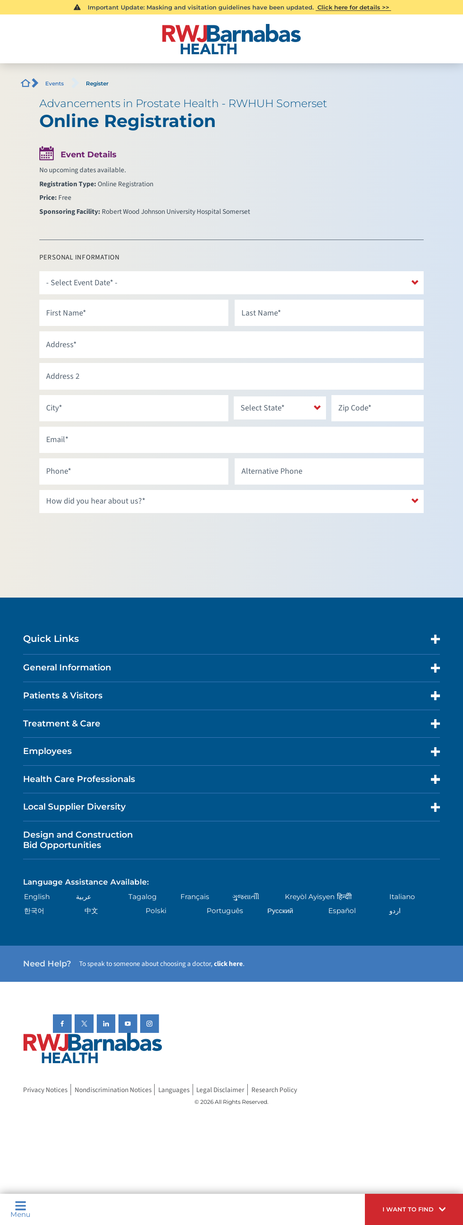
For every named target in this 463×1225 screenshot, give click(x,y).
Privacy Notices (45, 1089)
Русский (280, 910)
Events (54, 83)
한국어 (34, 910)
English (37, 896)
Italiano (402, 896)
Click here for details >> (353, 7)
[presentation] (108, 536)
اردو (395, 910)
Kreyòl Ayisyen (310, 896)
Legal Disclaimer (220, 1089)
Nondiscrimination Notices (113, 1089)
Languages (173, 1089)
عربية (83, 896)
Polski (156, 910)
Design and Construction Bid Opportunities (78, 839)
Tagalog (142, 896)
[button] (414, 1209)
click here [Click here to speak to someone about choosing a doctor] (228, 964)
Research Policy (274, 1089)
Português (225, 910)
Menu (20, 1209)
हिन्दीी (344, 896)
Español (342, 910)
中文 (91, 910)
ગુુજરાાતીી (245, 896)
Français (194, 896)
